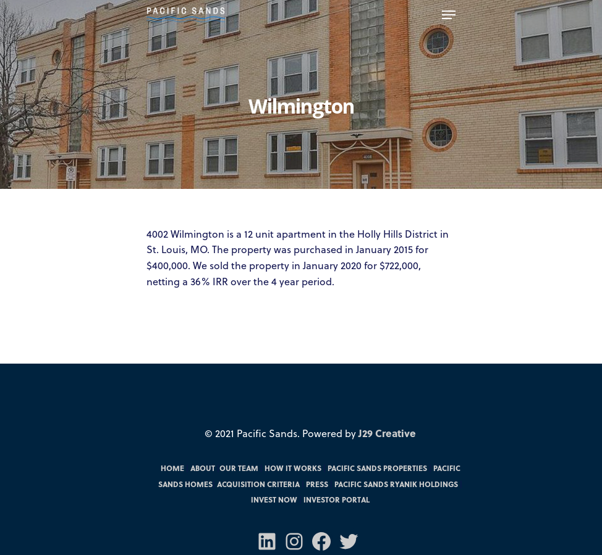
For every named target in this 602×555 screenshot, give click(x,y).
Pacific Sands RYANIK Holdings (396, 484)
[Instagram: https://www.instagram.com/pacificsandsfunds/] (294, 541)
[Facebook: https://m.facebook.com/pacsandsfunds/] (321, 541)
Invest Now (274, 499)
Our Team (238, 468)
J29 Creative (387, 433)
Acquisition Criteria (258, 484)
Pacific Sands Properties (377, 468)
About (202, 468)
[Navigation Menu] (449, 15)
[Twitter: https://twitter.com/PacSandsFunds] (348, 541)
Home (172, 468)
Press (317, 484)
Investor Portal (336, 499)
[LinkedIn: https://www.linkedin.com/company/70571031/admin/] (267, 541)
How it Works (293, 468)
